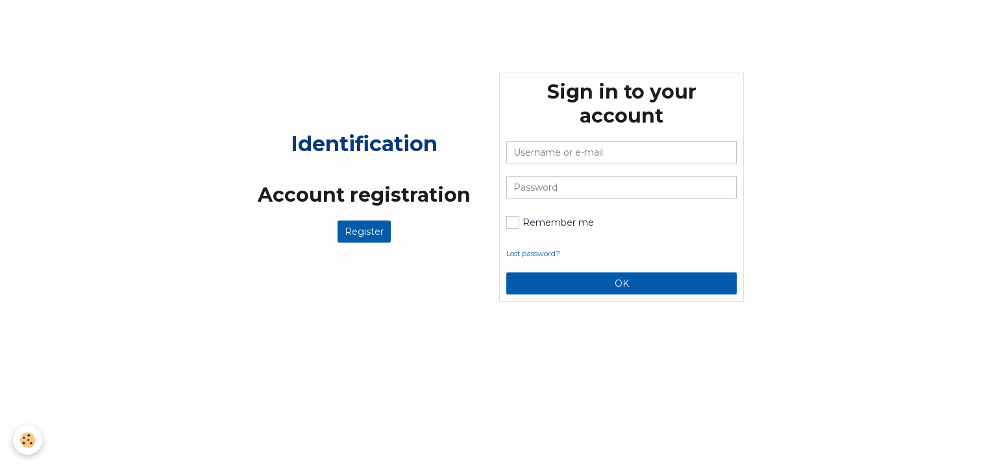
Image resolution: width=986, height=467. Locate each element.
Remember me (550, 222)
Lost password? (533, 253)
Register (364, 231)
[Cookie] (27, 440)
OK (622, 283)
